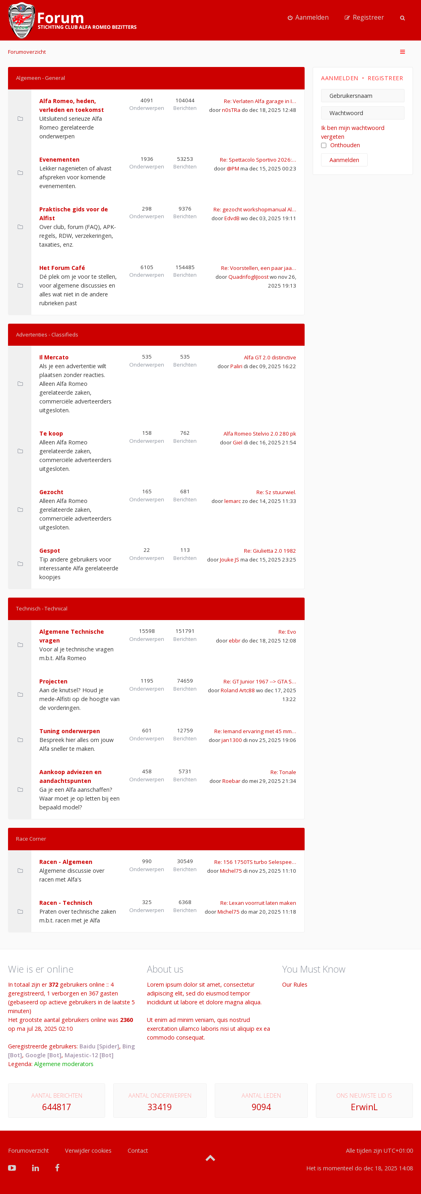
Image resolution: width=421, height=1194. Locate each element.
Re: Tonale (283, 772)
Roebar (231, 781)
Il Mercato (54, 357)
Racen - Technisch (65, 902)
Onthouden (340, 145)
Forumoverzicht (27, 51)
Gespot (49, 550)
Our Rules (294, 984)
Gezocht (51, 492)
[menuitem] (308, 17)
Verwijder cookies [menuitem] (88, 1150)
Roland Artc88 (238, 690)
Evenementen (59, 159)
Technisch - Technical (41, 608)
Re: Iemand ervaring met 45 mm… (255, 731)
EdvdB (232, 218)
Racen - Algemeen (65, 862)
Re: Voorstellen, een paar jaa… (258, 268)
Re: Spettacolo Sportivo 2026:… (258, 159)
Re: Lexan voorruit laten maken (258, 902)
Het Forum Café (62, 268)
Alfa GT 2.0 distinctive (270, 357)
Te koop (51, 433)
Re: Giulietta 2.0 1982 (270, 550)
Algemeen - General (40, 77)
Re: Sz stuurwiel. (276, 492)
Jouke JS (229, 559)
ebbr (234, 640)
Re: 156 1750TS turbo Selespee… (255, 862)
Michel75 (231, 870)
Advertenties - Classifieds (47, 334)
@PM (233, 168)
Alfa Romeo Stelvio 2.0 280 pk (260, 433)
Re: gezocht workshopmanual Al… (255, 209)
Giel (237, 442)
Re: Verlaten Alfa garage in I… (260, 101)
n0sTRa (231, 110)
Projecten (53, 681)
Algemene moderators (64, 1064)
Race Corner (31, 838)
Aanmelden (339, 78)
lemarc (232, 501)
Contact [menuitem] (138, 1150)
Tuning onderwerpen (69, 731)
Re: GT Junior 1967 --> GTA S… (260, 681)
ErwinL (364, 1107)
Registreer (385, 78)
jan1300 (232, 740)
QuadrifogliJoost (248, 276)
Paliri (236, 366)
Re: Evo (287, 631)
